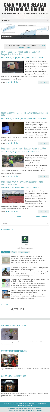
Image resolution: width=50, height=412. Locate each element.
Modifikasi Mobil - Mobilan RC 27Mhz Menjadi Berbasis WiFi (24, 114)
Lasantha (38, 408)
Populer (5, 252)
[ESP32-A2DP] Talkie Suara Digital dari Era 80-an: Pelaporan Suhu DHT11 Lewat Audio (28, 291)
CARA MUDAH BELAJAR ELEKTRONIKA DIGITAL (25, 7)
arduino (17, 119)
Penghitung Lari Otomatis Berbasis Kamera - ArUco (23, 148)
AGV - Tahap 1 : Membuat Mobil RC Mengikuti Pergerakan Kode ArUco (20, 53)
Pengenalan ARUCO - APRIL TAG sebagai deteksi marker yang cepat (22, 182)
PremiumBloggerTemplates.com (18, 410)
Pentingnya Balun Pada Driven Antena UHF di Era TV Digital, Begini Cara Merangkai (30, 280)
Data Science (7, 36)
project (17, 58)
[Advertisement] (25, 98)
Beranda (19, 217)
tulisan (28, 58)
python (23, 58)
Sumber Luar (24, 252)
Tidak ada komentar (37, 58)
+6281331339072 (25, 244)
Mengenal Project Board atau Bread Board (26, 256)
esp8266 (24, 119)
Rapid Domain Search (35, 410)
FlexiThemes (19, 408)
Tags (13, 252)
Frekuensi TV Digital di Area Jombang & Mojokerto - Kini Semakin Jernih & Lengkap (30, 269)
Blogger (29, 405)
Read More (43, 82)
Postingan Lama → (42, 217)
